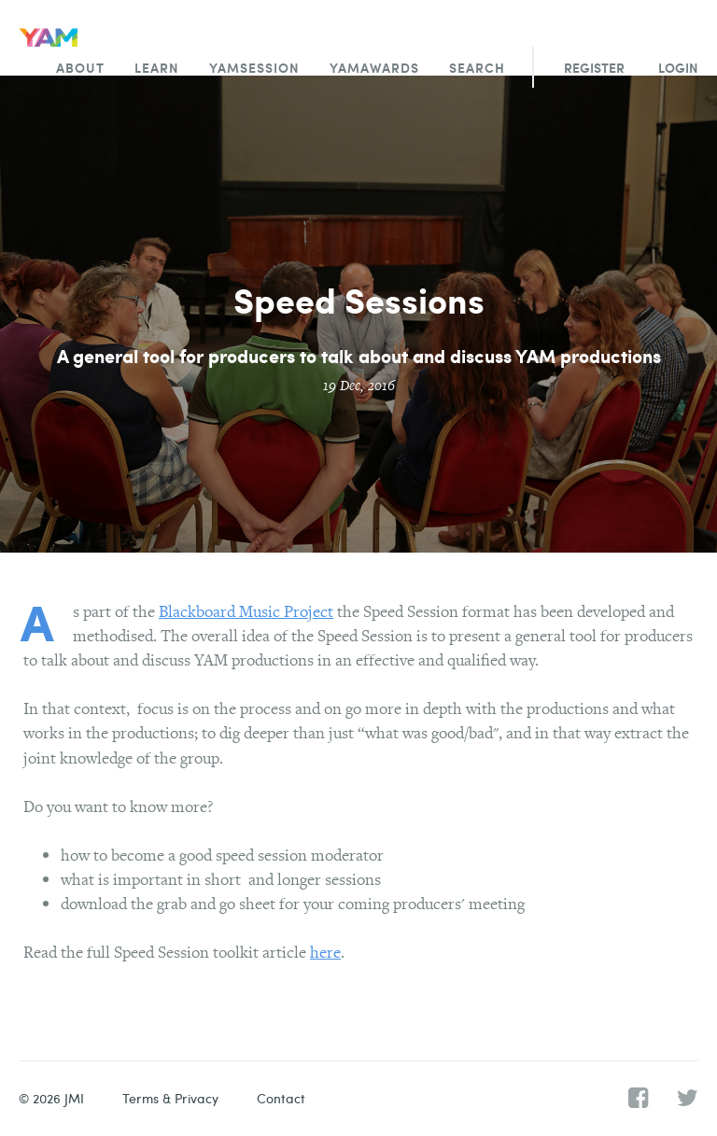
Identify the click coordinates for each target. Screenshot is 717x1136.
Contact (281, 1098)
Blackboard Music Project (246, 611)
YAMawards (374, 67)
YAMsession (254, 67)
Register (594, 67)
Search (477, 67)
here (325, 951)
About (80, 67)
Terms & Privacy (170, 1098)
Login (678, 67)
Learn (156, 67)
